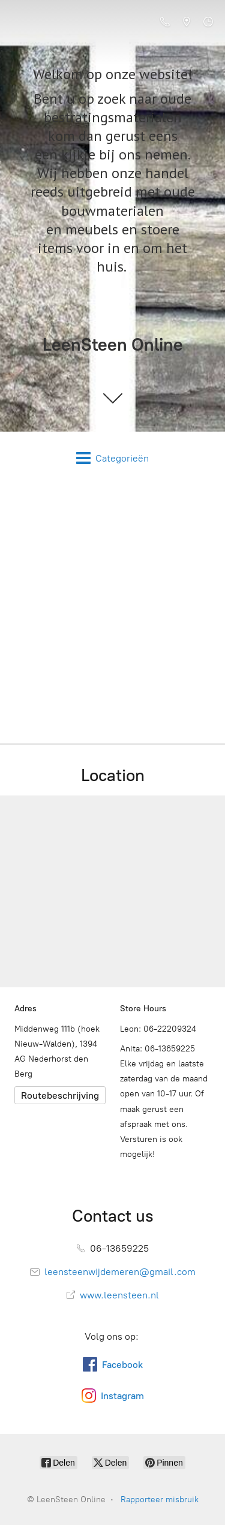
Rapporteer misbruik (160, 1499)
